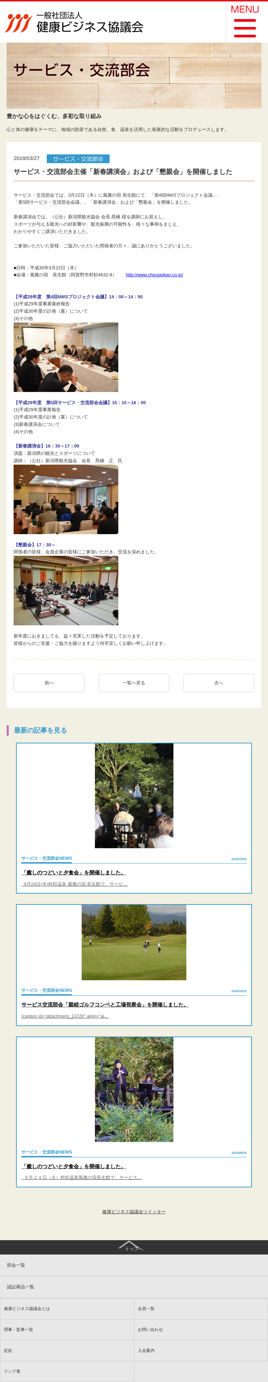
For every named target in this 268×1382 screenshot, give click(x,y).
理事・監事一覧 (18, 1329)
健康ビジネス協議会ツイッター (134, 1211)
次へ (221, 682)
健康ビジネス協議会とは (27, 1308)
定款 (8, 1350)
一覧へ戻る (133, 682)
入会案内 (146, 1350)
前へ (49, 682)
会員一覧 (146, 1308)
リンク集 (12, 1371)
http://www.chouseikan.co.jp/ (154, 274)
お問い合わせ (150, 1329)
